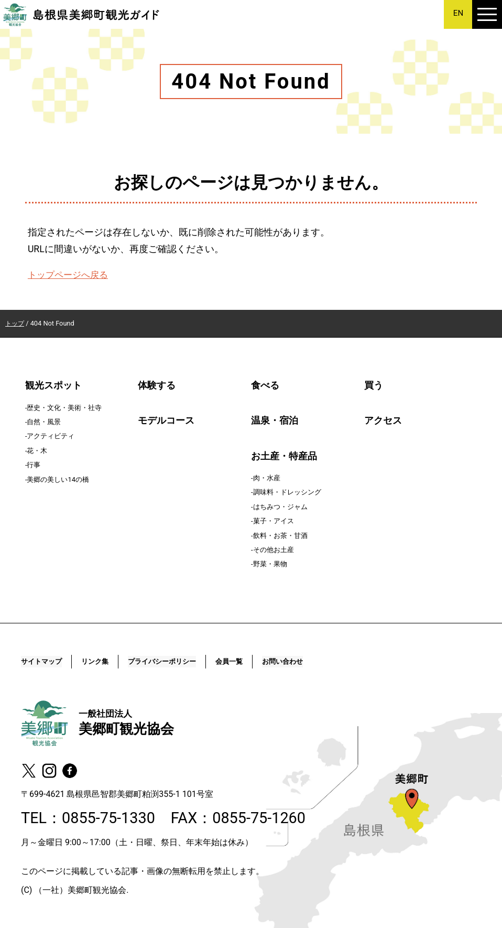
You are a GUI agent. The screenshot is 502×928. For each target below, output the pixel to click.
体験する (157, 385)
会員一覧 (263, 661)
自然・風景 (44, 422)
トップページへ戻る (70, 274)
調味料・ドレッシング (287, 492)
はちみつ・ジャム (280, 507)
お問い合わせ (325, 661)
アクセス (383, 420)
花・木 (37, 451)
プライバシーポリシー (185, 661)
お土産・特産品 (284, 456)
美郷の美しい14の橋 (58, 479)
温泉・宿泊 (274, 420)
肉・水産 (266, 478)
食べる (265, 385)
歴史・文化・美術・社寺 (64, 408)
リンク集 (107, 661)
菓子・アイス (273, 521)
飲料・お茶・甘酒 (280, 535)
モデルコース (166, 420)
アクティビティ (50, 436)
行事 (33, 465)
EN (458, 13)
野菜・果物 (270, 564)
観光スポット (53, 385)
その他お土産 (273, 550)
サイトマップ (46, 661)
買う (373, 385)
